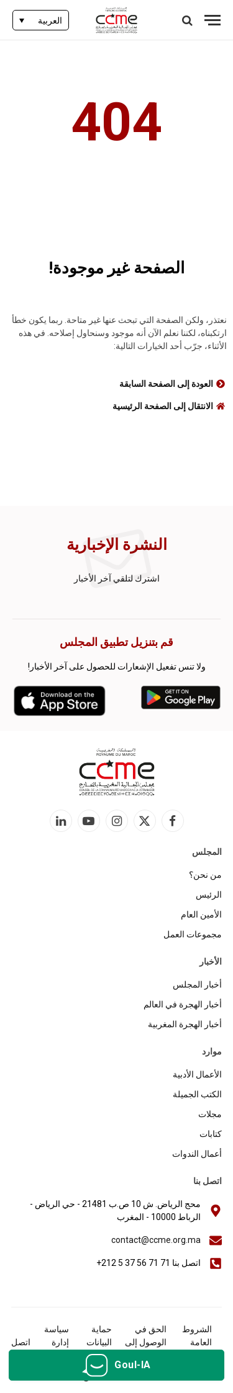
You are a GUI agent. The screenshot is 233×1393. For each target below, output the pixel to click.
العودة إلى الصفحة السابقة (166, 384)
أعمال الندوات (197, 1154)
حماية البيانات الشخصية (95, 1342)
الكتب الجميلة (197, 1094)
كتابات (210, 1134)
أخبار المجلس (197, 984)
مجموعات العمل (192, 934)
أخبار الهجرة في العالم (183, 1004)
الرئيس (209, 895)
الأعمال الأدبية (197, 1074)
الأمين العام (201, 914)
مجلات (210, 1114)
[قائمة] (212, 20)
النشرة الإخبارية (116, 545)
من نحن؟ (205, 875)
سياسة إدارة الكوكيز (56, 1342)
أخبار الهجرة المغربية (185, 1024)
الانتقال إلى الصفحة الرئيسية (162, 406)
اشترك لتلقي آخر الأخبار (117, 578)
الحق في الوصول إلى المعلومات (146, 1342)
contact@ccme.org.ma (156, 1240)
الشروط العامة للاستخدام (194, 1342)
